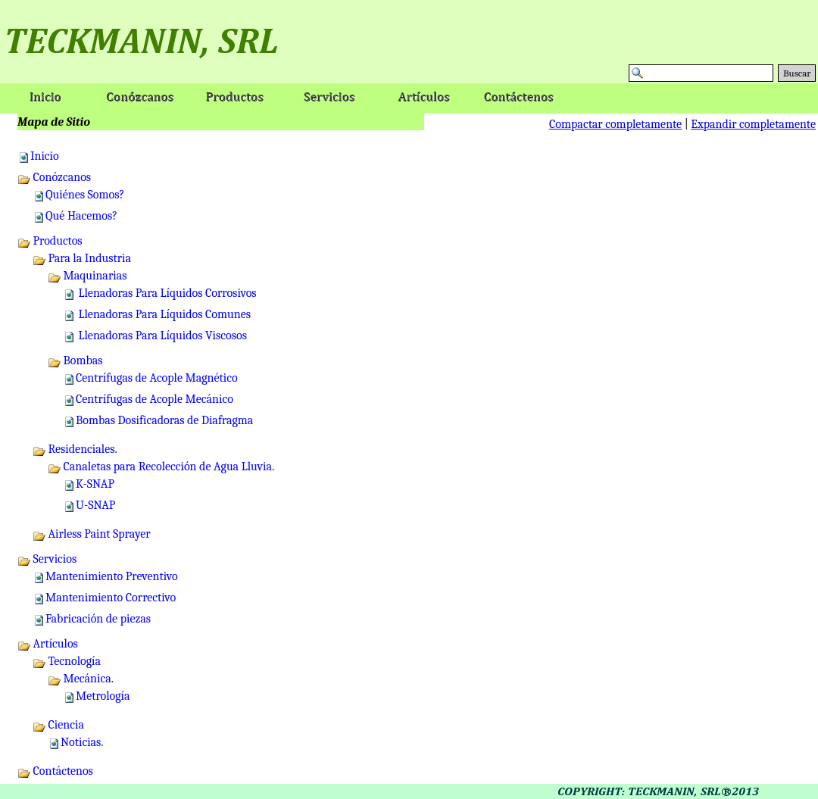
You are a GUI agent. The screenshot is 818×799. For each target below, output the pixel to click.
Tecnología (67, 661)
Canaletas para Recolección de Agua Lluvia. (161, 466)
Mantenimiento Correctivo (110, 597)
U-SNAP (95, 505)
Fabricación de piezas (98, 619)
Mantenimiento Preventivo (111, 576)
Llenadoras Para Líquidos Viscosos (161, 335)
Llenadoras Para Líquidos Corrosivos (166, 293)
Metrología (103, 696)
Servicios (46, 559)
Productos (50, 241)
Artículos (47, 644)
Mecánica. (81, 678)
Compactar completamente (615, 124)
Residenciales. (75, 449)
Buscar (796, 73)
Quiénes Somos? (84, 194)
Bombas (75, 360)
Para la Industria (82, 258)
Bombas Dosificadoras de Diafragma (164, 420)
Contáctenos (55, 771)
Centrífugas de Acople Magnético (157, 378)
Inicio (44, 156)
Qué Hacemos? (81, 216)
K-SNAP (95, 484)
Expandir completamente (753, 124)
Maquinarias (87, 275)
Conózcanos (54, 177)
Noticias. (82, 742)
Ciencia (58, 725)
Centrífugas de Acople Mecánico (154, 399)
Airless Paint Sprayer (92, 534)
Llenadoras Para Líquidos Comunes (163, 314)
